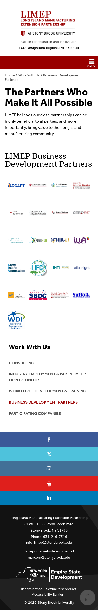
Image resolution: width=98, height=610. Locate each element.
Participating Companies (35, 413)
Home (10, 75)
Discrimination (31, 589)
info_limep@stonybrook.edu (49, 542)
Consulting (21, 363)
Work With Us (29, 75)
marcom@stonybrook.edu (49, 557)
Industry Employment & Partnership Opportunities (47, 377)
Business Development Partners (43, 402)
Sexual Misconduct (61, 589)
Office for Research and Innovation (49, 41)
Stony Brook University (56, 602)
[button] (49, 62)
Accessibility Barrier (47, 594)
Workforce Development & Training (47, 391)
